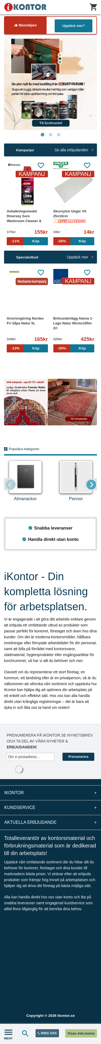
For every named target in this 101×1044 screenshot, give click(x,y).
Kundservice (50, 808)
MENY (8, 1034)
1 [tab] (42, 135)
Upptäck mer (73, 26)
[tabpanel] (50, 83)
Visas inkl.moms (81, 1033)
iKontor (50, 793)
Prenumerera (78, 757)
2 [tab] (50, 135)
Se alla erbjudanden (74, 150)
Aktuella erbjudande (50, 822)
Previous (10, 484)
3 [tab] (58, 135)
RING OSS (47, 1033)
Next (91, 484)
